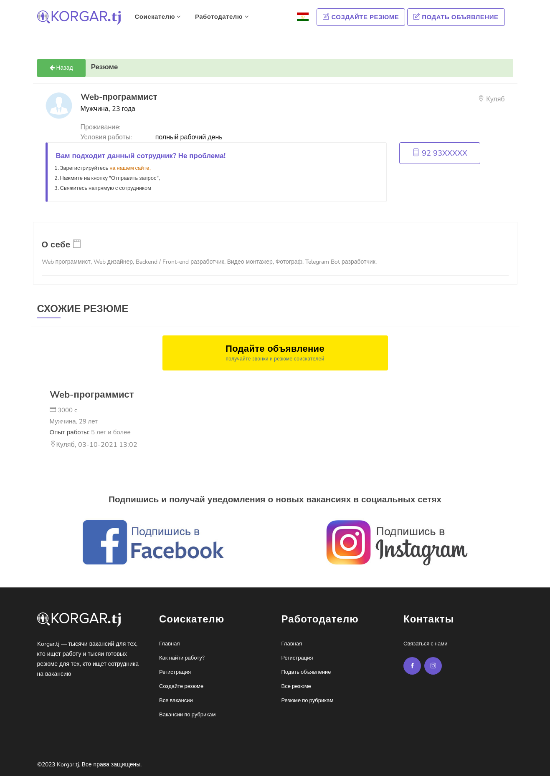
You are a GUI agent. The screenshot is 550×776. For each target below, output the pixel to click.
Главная (169, 644)
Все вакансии (176, 700)
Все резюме (296, 686)
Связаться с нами (425, 644)
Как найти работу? (182, 658)
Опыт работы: (90, 432)
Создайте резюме (361, 17)
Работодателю (222, 17)
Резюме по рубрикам (307, 700)
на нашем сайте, (129, 168)
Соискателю (158, 17)
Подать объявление (455, 17)
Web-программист (92, 394)
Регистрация (175, 672)
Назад (61, 68)
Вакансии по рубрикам (187, 714)
